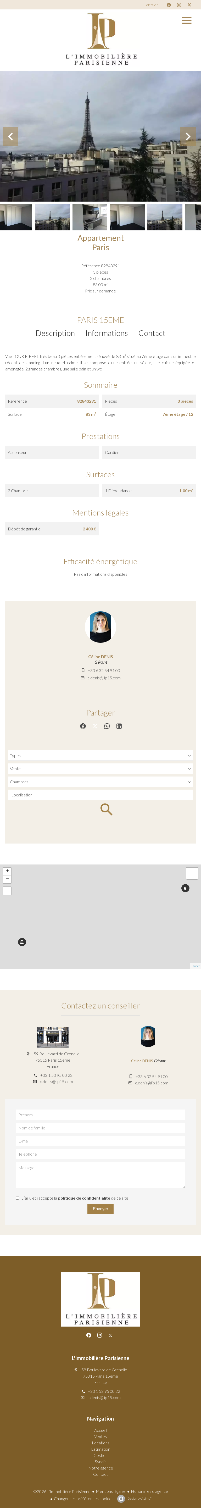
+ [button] (7, 871)
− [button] (7, 879)
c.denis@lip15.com (104, 677)
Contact (151, 332)
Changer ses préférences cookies (83, 1498)
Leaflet (196, 966)
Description (55, 332)
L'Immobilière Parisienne (100, 1358)
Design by (139, 1498)
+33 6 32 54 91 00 (104, 670)
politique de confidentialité (84, 1197)
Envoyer (100, 1209)
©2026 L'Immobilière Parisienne (62, 1491)
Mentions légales (111, 1491)
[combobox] (100, 755)
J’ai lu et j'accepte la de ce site (75, 1197)
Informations (106, 332)
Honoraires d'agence (149, 1491)
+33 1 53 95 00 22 (56, 1075)
